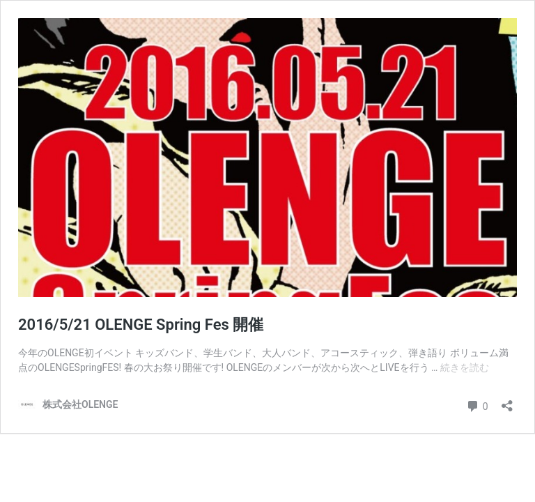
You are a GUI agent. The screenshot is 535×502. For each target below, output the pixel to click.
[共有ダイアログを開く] (507, 401)
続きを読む (464, 367)
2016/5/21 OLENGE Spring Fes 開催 (140, 324)
